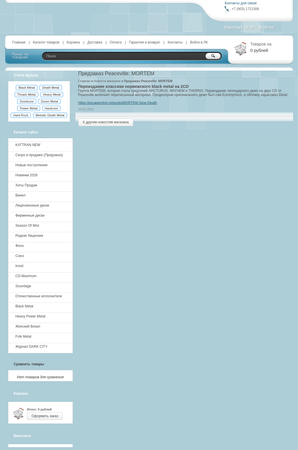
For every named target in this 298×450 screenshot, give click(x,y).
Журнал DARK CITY (32, 347)
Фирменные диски (30, 215)
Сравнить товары (29, 364)
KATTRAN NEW (28, 145)
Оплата (116, 42)
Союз (20, 256)
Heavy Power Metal (30, 316)
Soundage (23, 286)
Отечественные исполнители (39, 296)
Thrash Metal (26, 94)
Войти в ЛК (199, 42)
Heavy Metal (51, 94)
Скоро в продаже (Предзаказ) (39, 155)
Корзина (73, 42)
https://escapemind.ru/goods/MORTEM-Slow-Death (117, 103)
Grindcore (27, 101)
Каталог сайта (26, 132)
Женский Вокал (28, 326)
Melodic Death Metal (50, 115)
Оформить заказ (45, 416)
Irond (19, 266)
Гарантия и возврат (144, 42)
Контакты (175, 42)
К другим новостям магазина (106, 122)
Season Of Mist (27, 226)
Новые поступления (32, 165)
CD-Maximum (26, 276)
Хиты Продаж (26, 185)
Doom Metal (49, 101)
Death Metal (50, 87)
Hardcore (51, 108)
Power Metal (28, 108)
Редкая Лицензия (29, 236)
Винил (21, 195)
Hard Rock (20, 115)
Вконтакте (22, 436)
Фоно (20, 246)
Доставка (95, 42)
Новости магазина (107, 81)
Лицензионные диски (32, 205)
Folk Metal (23, 336)
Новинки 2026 (27, 175)
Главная (19, 42)
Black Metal (26, 87)
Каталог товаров (46, 42)
